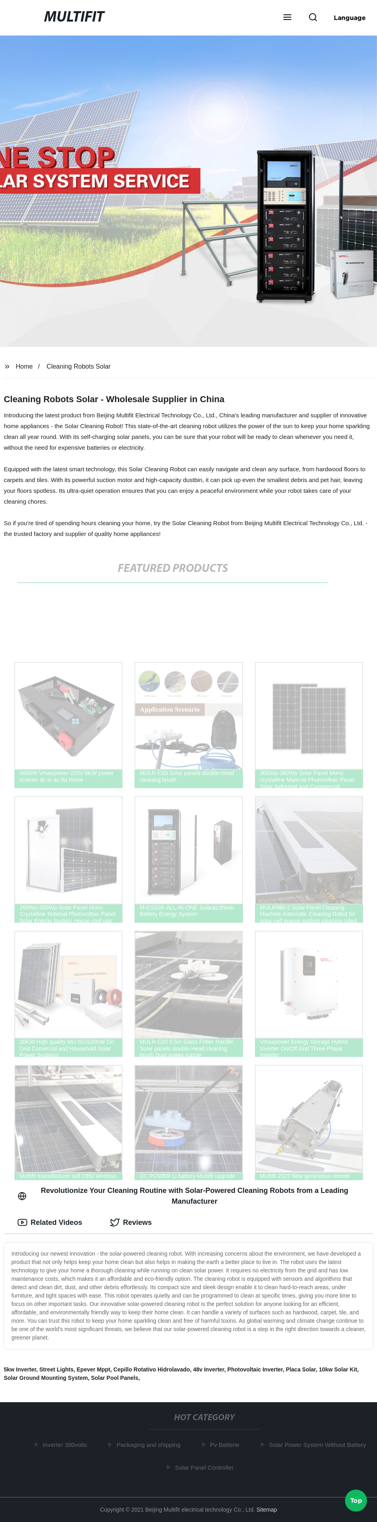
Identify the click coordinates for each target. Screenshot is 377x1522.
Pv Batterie (226, 1444)
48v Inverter (208, 1369)
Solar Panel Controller (206, 1467)
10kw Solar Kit (338, 1369)
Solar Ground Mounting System (46, 1378)
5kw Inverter (20, 1369)
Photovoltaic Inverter (255, 1369)
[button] (287, 18)
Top (356, 1500)
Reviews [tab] (131, 1222)
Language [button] (350, 17)
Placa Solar (301, 1369)
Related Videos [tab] (50, 1222)
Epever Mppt (93, 1369)
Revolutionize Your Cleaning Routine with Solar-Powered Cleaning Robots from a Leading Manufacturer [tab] (183, 1196)
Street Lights (56, 1369)
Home (24, 366)
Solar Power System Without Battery (319, 1444)
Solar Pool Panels (114, 1378)
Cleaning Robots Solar (78, 366)
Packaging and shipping (150, 1444)
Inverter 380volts (67, 1444)
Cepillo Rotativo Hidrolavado (151, 1369)
